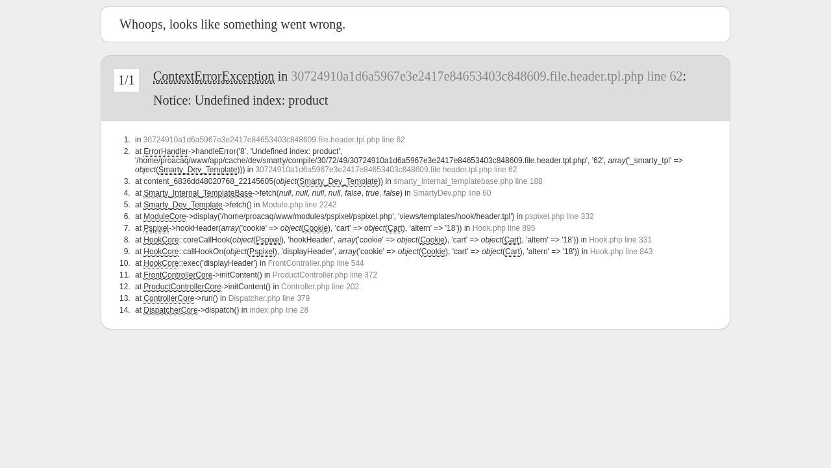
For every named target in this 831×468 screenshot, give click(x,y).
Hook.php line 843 (621, 251)
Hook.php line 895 (504, 228)
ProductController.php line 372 (325, 275)
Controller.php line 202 (320, 286)
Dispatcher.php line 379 (269, 298)
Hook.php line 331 (620, 239)
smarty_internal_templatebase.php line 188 (467, 181)
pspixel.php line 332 (559, 216)
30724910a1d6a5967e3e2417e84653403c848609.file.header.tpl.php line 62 (486, 76)
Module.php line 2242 (299, 204)
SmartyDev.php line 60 (452, 193)
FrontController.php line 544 (316, 263)
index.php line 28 (278, 310)
